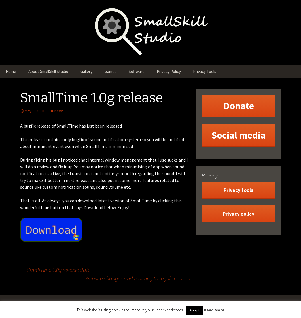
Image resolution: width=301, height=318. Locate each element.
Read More (214, 310)
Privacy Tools (204, 71)
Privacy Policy (169, 71)
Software (137, 71)
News (59, 110)
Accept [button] (194, 310)
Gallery (86, 71)
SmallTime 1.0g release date (55, 269)
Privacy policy (238, 213)
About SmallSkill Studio (48, 71)
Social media (238, 135)
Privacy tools (238, 190)
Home (11, 71)
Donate (238, 106)
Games (110, 71)
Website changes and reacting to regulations (138, 278)
